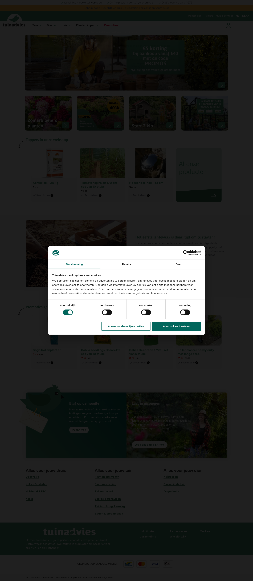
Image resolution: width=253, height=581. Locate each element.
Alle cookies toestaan (176, 326)
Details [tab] (126, 264)
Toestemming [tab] (74, 264)
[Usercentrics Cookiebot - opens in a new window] (185, 253)
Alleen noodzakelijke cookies (126, 326)
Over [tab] (179, 264)
